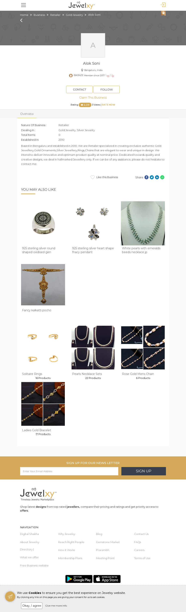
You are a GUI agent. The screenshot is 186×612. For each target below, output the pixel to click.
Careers (139, 550)
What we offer (29, 557)
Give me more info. (56, 605)
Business (39, 14)
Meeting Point (105, 558)
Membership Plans (70, 558)
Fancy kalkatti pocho (36, 310)
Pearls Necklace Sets (87, 374)
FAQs (137, 542)
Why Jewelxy (66, 534)
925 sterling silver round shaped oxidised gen (38, 250)
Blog (99, 534)
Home (24, 14)
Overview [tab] (27, 114)
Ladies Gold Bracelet (36, 430)
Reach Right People (71, 542)
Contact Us (141, 534)
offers (24, 510)
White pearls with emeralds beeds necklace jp (141, 250)
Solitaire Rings (32, 374)
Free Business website (34, 565)
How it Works (66, 550)
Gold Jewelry (74, 14)
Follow (106, 89)
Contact (79, 89)
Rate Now (108, 104)
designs (41, 506)
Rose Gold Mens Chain (138, 374)
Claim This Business (93, 97)
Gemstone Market (108, 542)
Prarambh (102, 550)
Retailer (55, 14)
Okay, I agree (31, 606)
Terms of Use (142, 558)
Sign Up (143, 471)
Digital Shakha (29, 534)
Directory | (27, 549)
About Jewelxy (29, 542)
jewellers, (73, 506)
